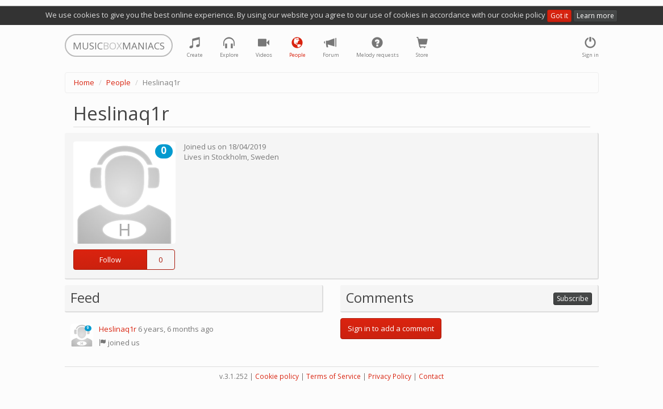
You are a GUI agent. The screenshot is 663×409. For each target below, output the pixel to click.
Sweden (265, 157)
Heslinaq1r (117, 329)
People (118, 82)
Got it (559, 15)
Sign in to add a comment (391, 328)
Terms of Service (333, 376)
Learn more (595, 15)
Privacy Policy (389, 376)
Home (84, 82)
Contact (431, 376)
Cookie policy (277, 376)
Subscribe (573, 298)
